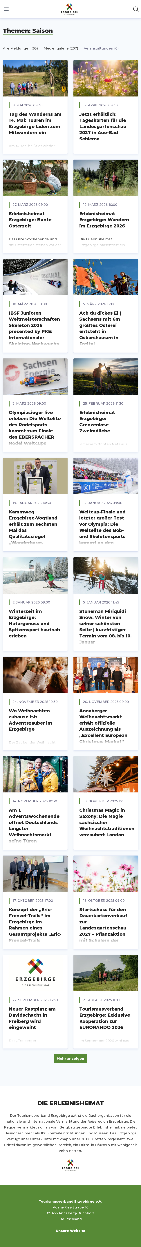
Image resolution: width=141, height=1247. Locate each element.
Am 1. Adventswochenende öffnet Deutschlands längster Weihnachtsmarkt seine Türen (34, 825)
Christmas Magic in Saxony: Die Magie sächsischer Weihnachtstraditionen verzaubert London (106, 822)
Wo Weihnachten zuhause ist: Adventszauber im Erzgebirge (30, 720)
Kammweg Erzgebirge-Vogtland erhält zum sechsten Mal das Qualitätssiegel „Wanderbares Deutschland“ (33, 530)
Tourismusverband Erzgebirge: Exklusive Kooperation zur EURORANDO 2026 (104, 1018)
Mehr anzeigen (70, 1059)
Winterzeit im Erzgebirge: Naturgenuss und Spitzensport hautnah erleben (34, 624)
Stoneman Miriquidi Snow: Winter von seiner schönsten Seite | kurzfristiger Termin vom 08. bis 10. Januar (105, 627)
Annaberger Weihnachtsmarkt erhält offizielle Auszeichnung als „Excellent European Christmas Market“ (103, 726)
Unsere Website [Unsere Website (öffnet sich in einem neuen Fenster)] (70, 1231)
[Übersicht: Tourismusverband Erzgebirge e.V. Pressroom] (69, 9)
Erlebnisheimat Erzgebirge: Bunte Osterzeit (30, 220)
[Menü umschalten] (6, 9)
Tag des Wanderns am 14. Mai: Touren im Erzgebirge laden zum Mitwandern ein (35, 123)
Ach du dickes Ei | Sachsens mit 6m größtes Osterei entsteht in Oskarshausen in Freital (100, 328)
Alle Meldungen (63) (20, 48)
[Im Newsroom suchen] (136, 9)
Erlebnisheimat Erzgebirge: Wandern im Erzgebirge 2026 (104, 220)
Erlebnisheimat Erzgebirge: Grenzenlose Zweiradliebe (97, 422)
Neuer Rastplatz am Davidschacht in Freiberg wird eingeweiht (32, 1018)
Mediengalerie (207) (61, 48)
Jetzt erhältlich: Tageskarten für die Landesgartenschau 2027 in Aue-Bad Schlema (102, 126)
